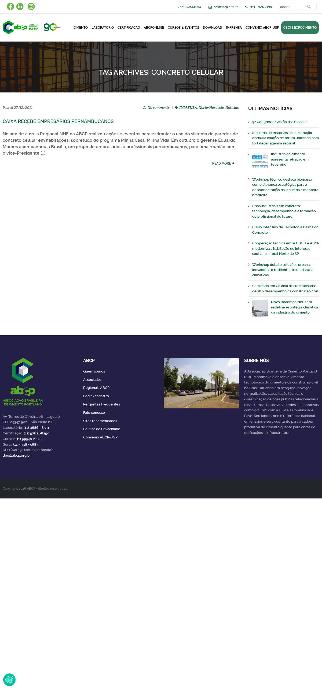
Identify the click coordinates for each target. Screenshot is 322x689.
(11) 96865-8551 (36, 428)
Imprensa (234, 27)
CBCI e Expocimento (300, 27)
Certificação (129, 27)
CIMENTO (81, 27)
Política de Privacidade (101, 429)
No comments (159, 107)
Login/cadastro (189, 7)
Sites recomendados (100, 421)
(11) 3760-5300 (261, 7)
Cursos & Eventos (183, 27)
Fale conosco (94, 413)
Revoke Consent (9, 679)
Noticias (232, 107)
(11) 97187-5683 (25, 444)
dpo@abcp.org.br (17, 455)
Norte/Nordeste (211, 107)
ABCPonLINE (154, 27)
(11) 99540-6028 (29, 439)
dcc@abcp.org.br (226, 7)
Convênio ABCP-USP (262, 27)
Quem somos (94, 371)
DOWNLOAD (212, 27)
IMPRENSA (188, 107)
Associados (92, 380)
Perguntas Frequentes (101, 404)
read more (221, 163)
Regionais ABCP (96, 388)
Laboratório (103, 27)
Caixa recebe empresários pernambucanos (58, 121)
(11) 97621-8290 (36, 433)
